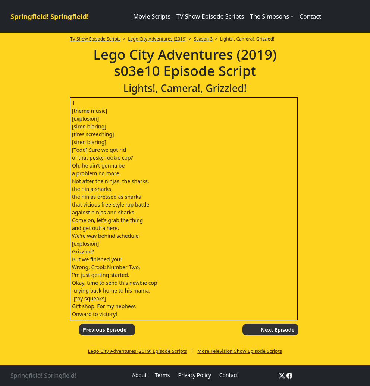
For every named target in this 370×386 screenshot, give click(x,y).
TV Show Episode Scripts (210, 16)
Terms (162, 375)
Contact (310, 16)
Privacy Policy (194, 375)
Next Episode (278, 329)
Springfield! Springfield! (49, 16)
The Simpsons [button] (269, 16)
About (139, 375)
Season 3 (203, 39)
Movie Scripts (151, 16)
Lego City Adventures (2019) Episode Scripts (137, 351)
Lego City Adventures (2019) (157, 39)
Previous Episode (104, 329)
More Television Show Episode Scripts (239, 351)
